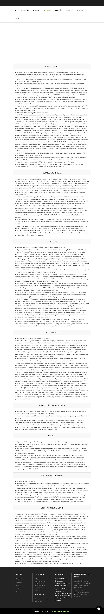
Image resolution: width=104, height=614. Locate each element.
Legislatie (48, 8)
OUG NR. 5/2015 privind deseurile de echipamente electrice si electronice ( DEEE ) (62, 582)
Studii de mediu (40, 583)
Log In (17, 16)
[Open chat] (99, 609)
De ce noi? (70, 8)
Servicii (36, 8)
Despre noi (25, 8)
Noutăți (59, 8)
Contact (81, 8)
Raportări (38, 590)
